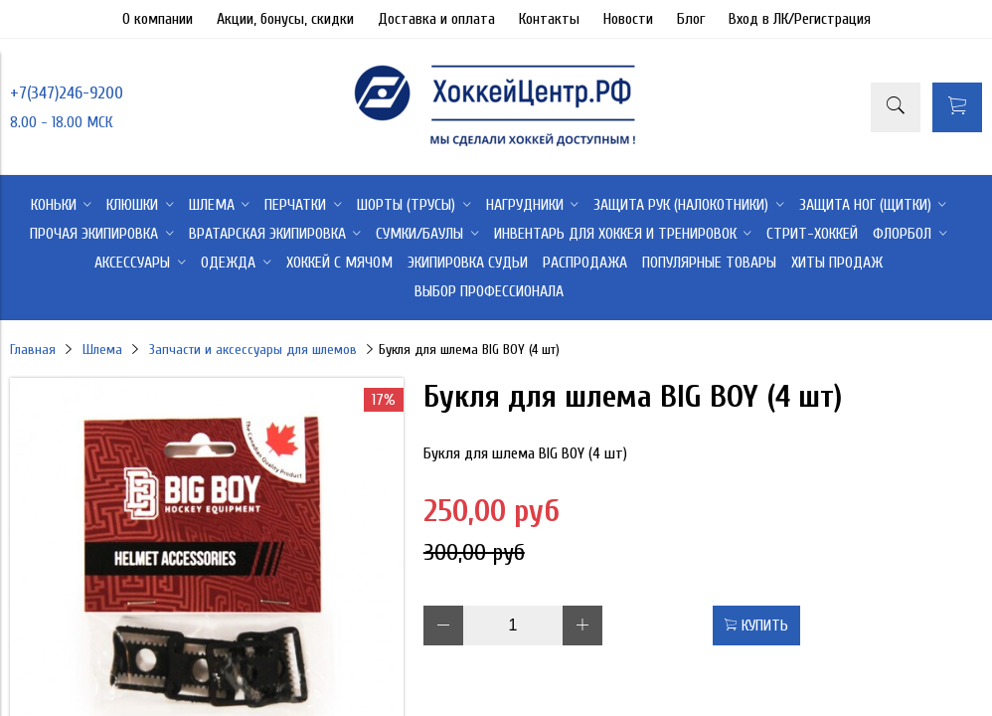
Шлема (102, 349)
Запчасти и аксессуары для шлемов (253, 349)
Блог (691, 19)
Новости (628, 19)
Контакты (549, 19)
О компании (157, 19)
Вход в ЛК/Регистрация (800, 19)
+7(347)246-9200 (66, 93)
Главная (33, 349)
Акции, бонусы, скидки (285, 19)
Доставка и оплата (436, 19)
